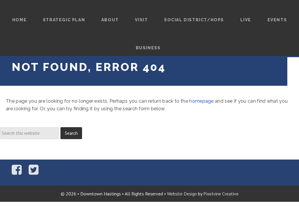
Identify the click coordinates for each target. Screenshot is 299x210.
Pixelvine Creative (221, 194)
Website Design (182, 194)
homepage (201, 101)
